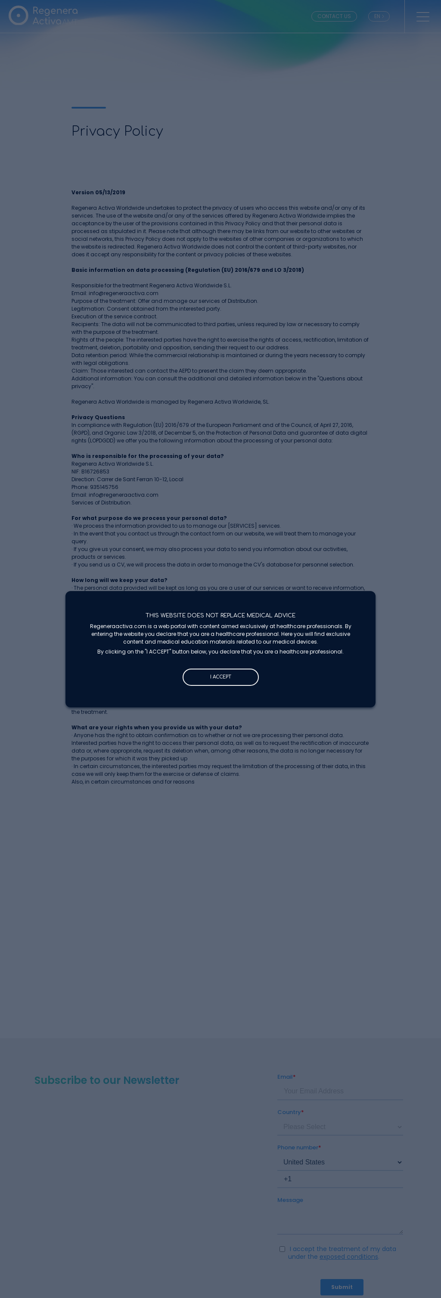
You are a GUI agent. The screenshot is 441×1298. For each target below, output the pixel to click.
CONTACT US (334, 16)
